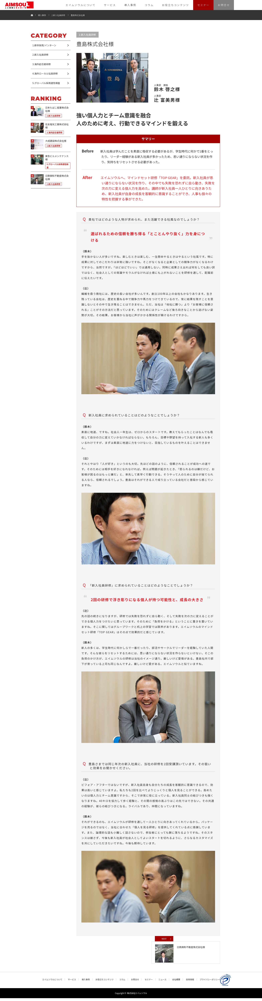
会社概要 (176, 982)
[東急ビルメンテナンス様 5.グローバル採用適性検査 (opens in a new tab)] (50, 162)
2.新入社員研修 (58, 15)
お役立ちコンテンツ (175, 5)
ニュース (162, 982)
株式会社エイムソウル (137, 995)
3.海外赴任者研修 (41, 64)
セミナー (203, 5)
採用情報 (190, 982)
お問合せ (224, 5)
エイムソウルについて (81, 5)
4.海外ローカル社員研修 (45, 73)
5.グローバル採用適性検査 (46, 83)
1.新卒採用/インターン (44, 45)
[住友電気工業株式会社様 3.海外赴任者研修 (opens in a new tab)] (50, 128)
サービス (110, 5)
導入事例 (130, 5)
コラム (149, 5)
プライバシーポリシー (210, 982)
